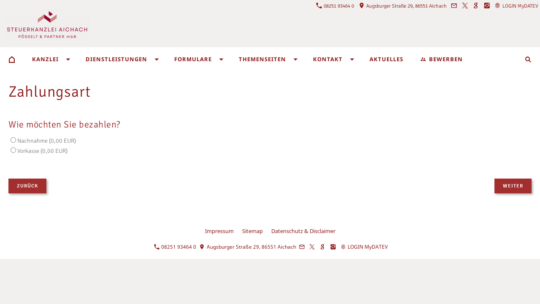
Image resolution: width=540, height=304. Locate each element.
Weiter (513, 186)
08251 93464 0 (335, 6)
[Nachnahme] (13, 140)
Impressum (219, 231)
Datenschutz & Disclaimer (303, 231)
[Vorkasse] (13, 150)
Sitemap (252, 231)
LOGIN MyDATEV (516, 6)
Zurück (27, 186)
